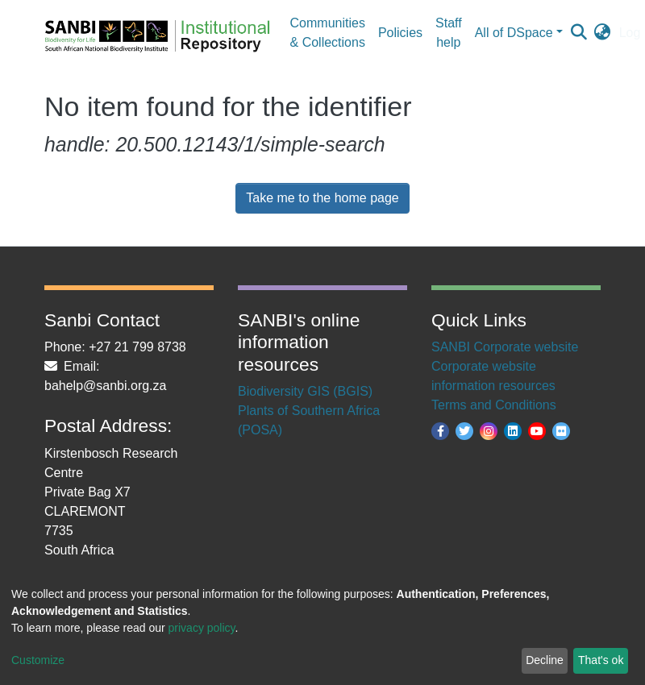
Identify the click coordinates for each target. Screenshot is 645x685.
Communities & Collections (327, 32)
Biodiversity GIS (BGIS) (305, 391)
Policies (400, 32)
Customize (37, 660)
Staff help (448, 32)
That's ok (600, 660)
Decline (545, 660)
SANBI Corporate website (504, 347)
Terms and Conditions (493, 405)
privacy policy (202, 627)
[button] (602, 33)
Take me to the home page (322, 198)
